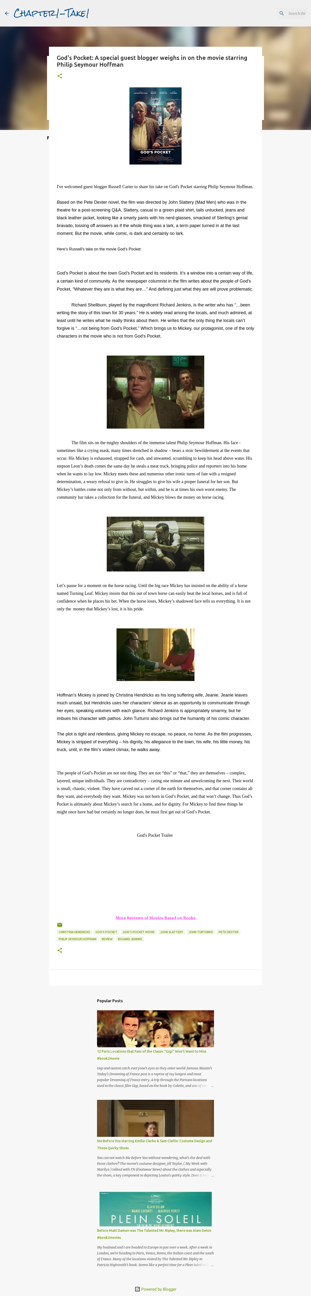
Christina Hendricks (74, 932)
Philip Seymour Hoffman (77, 939)
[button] (60, 76)
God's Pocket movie (139, 932)
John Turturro (201, 932)
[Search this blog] (281, 13)
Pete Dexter (228, 932)
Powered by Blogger (155, 1289)
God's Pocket (106, 932)
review (107, 939)
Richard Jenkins (130, 939)
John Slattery (171, 932)
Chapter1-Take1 (52, 13)
